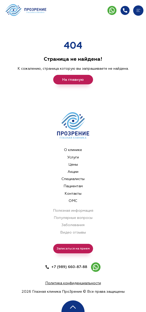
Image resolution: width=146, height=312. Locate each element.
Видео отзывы (73, 232)
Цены (73, 164)
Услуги (73, 157)
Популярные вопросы (73, 218)
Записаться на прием (73, 249)
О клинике (73, 150)
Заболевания (73, 225)
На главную (73, 79)
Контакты (73, 193)
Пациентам (73, 186)
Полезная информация (73, 210)
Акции (73, 172)
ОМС (73, 201)
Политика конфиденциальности (73, 283)
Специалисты (73, 179)
